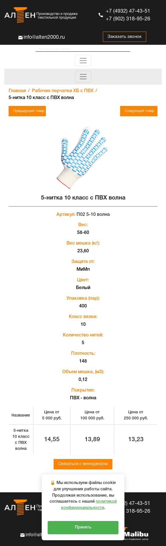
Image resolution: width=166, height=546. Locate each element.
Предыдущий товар (28, 111)
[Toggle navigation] (83, 60)
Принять (83, 527)
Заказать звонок (125, 37)
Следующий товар (139, 111)
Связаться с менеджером (83, 464)
